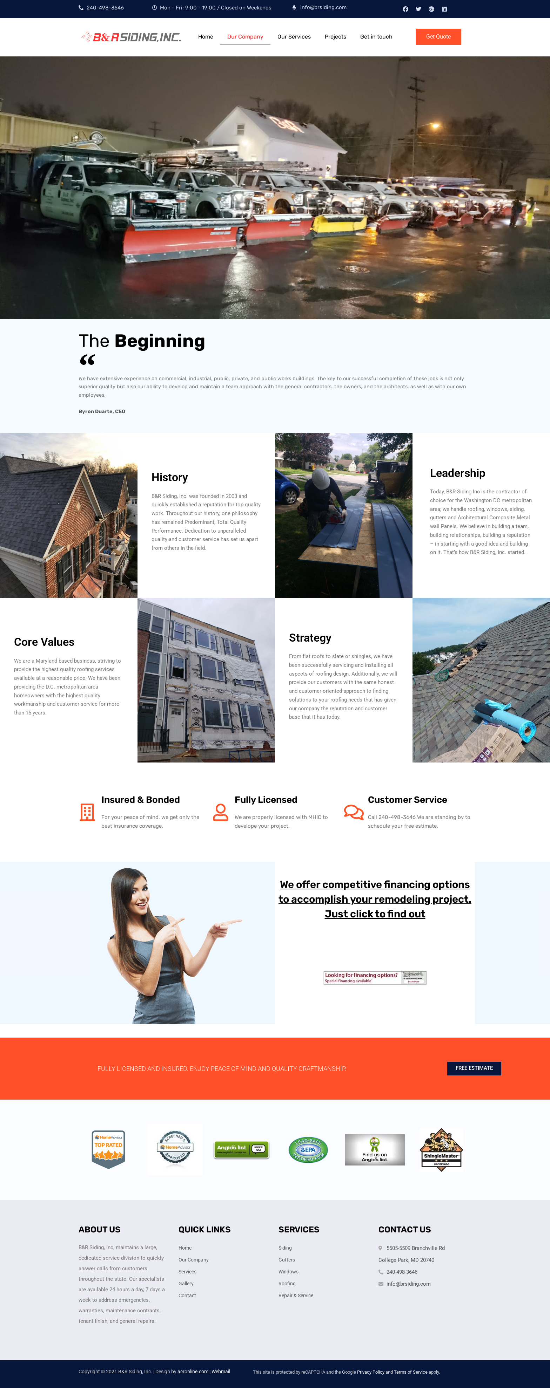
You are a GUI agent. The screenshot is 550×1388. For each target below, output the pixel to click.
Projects (335, 36)
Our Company (245, 36)
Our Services (294, 36)
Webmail (221, 1371)
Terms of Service (411, 1372)
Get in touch (376, 36)
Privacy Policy (370, 1372)
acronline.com (192, 1371)
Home (205, 36)
